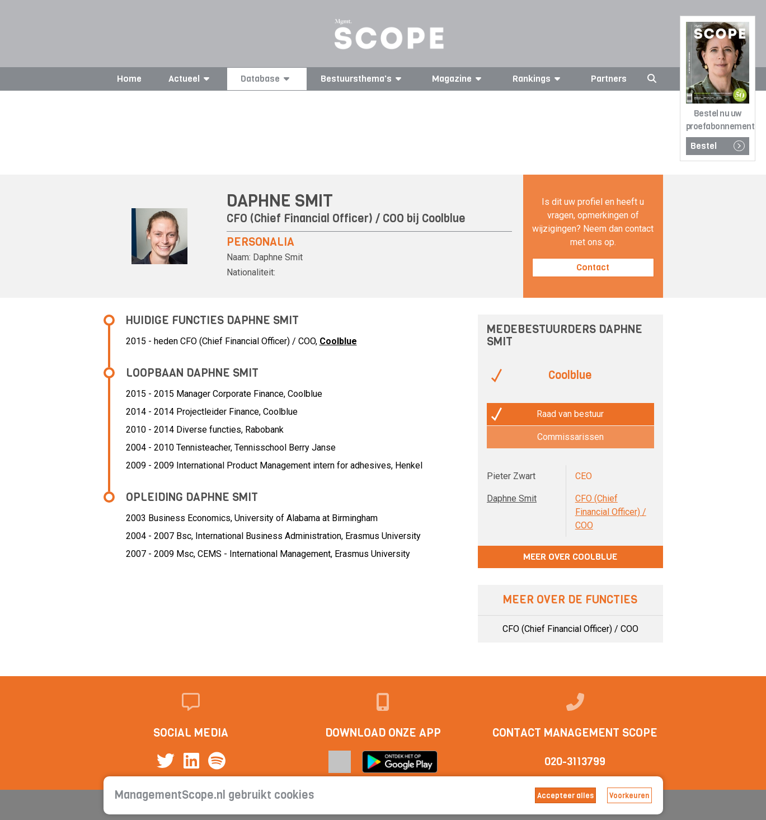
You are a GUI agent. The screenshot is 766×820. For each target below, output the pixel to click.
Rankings (538, 79)
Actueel (190, 79)
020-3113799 (574, 762)
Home (129, 79)
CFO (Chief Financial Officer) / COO (610, 512)
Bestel (717, 146)
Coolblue (444, 218)
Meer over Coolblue (570, 557)
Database (267, 79)
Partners (609, 79)
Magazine (458, 79)
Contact (592, 267)
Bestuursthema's (363, 79)
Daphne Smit (512, 498)
